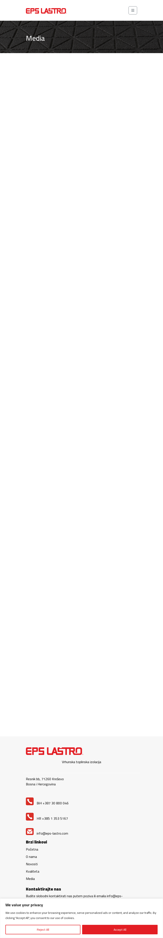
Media (30, 878)
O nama (31, 856)
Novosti (32, 864)
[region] (81, 918)
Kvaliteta (32, 871)
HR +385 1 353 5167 (47, 818)
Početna (32, 849)
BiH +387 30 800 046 (47, 803)
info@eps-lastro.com (47, 833)
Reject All (43, 929)
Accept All (120, 929)
